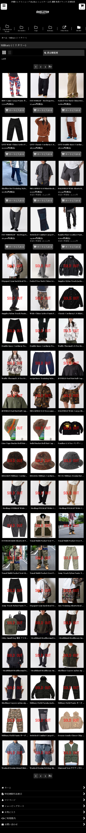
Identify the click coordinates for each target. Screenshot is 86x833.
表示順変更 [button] (51, 52)
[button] (4, 7)
